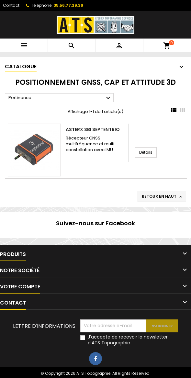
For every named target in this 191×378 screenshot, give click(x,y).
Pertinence (60, 98)
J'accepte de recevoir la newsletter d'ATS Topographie (128, 340)
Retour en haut (162, 196)
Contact (11, 5)
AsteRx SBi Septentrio (93, 129)
